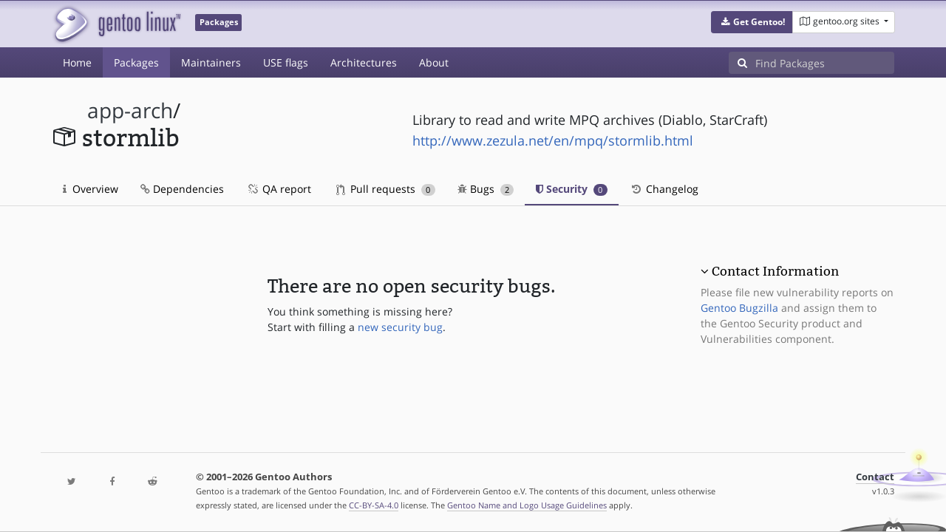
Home (77, 62)
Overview (90, 189)
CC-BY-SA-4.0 (373, 505)
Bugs (485, 189)
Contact (875, 477)
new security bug (400, 327)
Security (572, 189)
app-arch (130, 110)
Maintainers (211, 62)
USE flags (285, 62)
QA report (278, 189)
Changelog (664, 189)
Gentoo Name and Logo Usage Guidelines (527, 505)
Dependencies (182, 189)
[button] (752, 22)
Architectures (363, 62)
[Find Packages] (824, 63)
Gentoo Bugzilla (739, 308)
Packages (136, 62)
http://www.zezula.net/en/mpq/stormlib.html (552, 140)
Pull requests (385, 189)
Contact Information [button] (775, 271)
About (434, 62)
